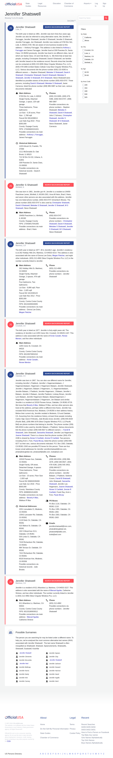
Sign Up (104, 5)
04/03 (83, 730)
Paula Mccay (38, 441)
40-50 (87, 72)
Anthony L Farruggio (35, 135)
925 (86, 97)
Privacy (72, 729)
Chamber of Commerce (69, 5)
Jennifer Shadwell (54, 660)
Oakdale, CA (89, 59)
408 (86, 91)
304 (86, 88)
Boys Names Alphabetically (92, 743)
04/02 (88, 730)
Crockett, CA (89, 50)
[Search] (91, 18)
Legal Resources (42, 5)
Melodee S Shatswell (54, 72)
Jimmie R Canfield (51, 438)
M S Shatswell (46, 78)
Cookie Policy (75, 733)
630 (86, 94)
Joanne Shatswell (22, 435)
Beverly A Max (32, 405)
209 (86, 85)
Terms (72, 724)
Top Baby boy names (89, 735)
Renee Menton (25, 362)
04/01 (93, 730)
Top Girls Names (87, 740)
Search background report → (58, 27)
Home (42, 724)
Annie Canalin (55, 336)
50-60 (87, 75)
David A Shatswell (49, 75)
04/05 (88, 727)
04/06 (83, 727)
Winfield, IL (88, 63)
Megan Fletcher (58, 255)
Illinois (87, 41)
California (88, 37)
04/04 (93, 727)
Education (57, 3)
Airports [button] (87, 3)
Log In (96, 5)
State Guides (28, 5)
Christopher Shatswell (32, 75)
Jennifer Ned (22, 663)
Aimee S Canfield (37, 438)
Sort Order (70, 20)
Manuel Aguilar (56, 590)
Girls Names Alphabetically (91, 738)
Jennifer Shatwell (23, 653)
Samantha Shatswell (45, 433)
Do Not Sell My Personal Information (54, 729)
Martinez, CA (89, 56)
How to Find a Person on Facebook (95, 732)
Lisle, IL (87, 53)
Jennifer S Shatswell (32, 78)
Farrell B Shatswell (63, 478)
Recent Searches (88, 724)
